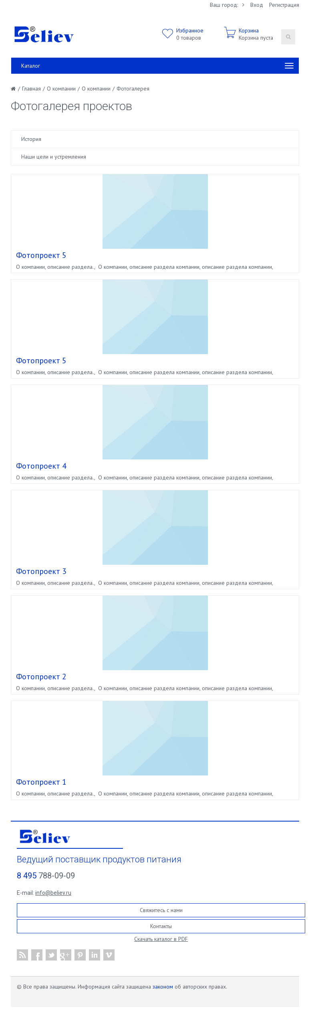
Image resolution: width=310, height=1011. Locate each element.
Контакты (161, 926)
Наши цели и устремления (53, 156)
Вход (256, 4)
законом (163, 986)
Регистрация (284, 4)
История (31, 139)
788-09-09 (46, 875)
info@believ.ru (53, 893)
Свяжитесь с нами (161, 910)
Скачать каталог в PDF (161, 939)
